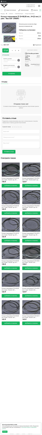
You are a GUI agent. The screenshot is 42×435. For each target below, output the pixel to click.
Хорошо (5, 431)
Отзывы (4, 82)
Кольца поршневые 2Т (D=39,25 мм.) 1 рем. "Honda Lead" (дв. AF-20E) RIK (30, 179)
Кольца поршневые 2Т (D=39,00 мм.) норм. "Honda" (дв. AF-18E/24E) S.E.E (10, 179)
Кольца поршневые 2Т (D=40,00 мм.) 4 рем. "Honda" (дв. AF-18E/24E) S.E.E (10, 261)
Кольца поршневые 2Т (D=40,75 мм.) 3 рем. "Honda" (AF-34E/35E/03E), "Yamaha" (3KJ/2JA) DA (30, 316)
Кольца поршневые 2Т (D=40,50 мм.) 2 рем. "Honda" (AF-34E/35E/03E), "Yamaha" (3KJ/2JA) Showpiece (10, 316)
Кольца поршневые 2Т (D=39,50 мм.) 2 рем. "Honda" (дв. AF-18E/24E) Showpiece (30, 206)
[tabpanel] (21, 120)
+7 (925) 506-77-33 (30, 6)
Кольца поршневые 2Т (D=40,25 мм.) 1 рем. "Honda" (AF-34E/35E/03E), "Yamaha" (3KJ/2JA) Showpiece (30, 289)
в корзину (10, 185)
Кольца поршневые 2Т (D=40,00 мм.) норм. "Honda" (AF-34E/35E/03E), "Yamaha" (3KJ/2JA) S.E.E (30, 261)
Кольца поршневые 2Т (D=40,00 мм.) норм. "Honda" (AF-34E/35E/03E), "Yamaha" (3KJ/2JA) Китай (10, 289)
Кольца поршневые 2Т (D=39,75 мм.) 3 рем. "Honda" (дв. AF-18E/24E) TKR (30, 234)
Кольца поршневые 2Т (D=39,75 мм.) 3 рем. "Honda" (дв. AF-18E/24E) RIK (10, 234)
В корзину (12, 73)
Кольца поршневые (29, 13)
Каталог (11, 13)
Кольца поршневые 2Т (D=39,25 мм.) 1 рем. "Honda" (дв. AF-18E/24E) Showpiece (10, 206)
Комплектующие (19, 13)
